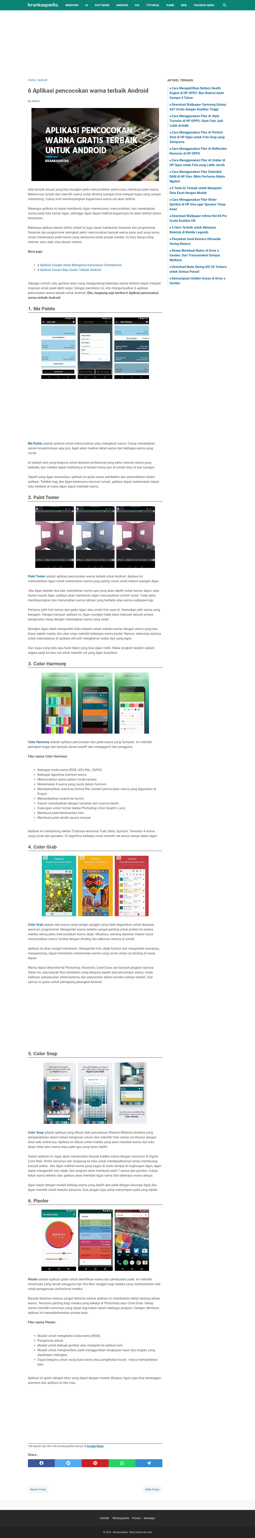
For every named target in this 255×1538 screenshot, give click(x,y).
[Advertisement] (127, 44)
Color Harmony (38, 742)
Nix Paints (35, 443)
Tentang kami (120, 1518)
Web (184, 5)
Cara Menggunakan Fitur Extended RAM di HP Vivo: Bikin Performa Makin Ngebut (197, 176)
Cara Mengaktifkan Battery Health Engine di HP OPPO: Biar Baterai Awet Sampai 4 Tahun (197, 93)
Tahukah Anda (203, 5)
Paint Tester (37, 576)
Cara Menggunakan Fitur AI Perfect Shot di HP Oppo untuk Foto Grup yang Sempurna (197, 137)
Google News (95, 1446)
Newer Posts (38, 1489)
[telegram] (148, 1463)
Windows (71, 5)
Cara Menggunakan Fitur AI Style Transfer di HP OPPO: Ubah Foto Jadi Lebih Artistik (196, 121)
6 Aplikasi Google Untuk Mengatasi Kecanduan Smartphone (79, 265)
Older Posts (152, 1489)
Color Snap (36, 1132)
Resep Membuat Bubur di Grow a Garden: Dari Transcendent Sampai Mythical (195, 255)
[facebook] (41, 1463)
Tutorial (153, 5)
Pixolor (33, 1279)
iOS (137, 5)
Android (122, 5)
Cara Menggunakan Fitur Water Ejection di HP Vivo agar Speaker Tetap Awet (198, 204)
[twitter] (68, 1463)
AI (86, 5)
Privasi (136, 1518)
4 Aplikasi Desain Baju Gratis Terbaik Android (69, 270)
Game (170, 5)
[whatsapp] (122, 1463)
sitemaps (149, 1518)
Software (102, 5)
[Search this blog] (224, 5)
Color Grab (35, 925)
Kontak (104, 1518)
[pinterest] (95, 1463)
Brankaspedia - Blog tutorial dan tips (132, 1532)
